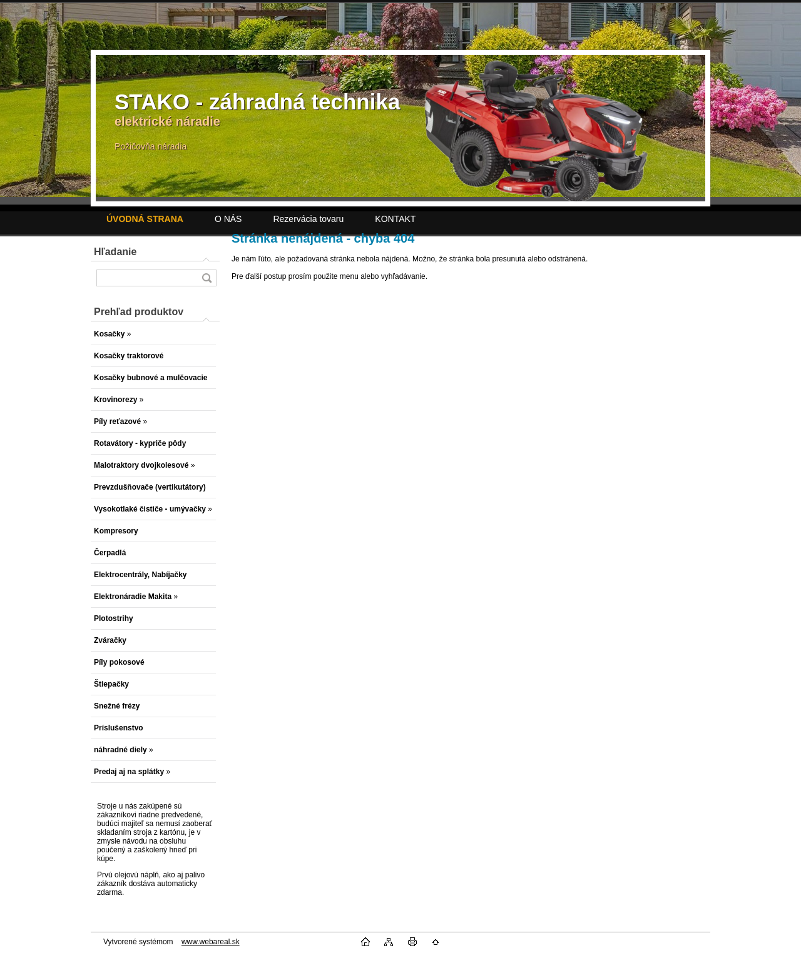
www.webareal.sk (210, 941)
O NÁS (228, 219)
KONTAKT (395, 219)
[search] (206, 278)
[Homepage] (145, 218)
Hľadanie (115, 251)
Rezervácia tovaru (308, 219)
